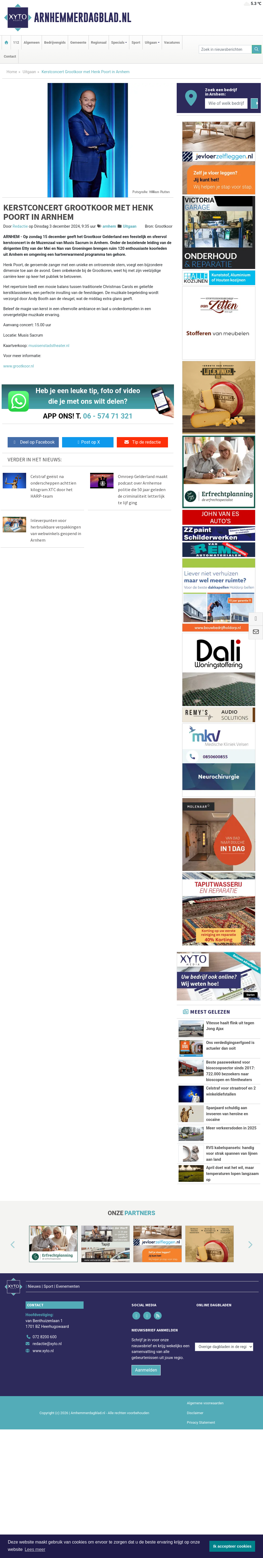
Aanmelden (146, 1437)
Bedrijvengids (55, 42)
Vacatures (172, 42)
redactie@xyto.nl (47, 1411)
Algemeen (31, 42)
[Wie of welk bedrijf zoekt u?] (226, 103)
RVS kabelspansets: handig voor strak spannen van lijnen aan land (232, 1191)
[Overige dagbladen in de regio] (224, 1392)
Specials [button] (117, 42)
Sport (136, 42)
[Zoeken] (257, 49)
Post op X (88, 442)
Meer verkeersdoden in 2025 (231, 1165)
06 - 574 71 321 (108, 416)
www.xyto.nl (43, 1417)
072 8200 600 (45, 1404)
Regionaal (98, 42)
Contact (10, 56)
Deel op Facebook (33, 442)
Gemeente (78, 42)
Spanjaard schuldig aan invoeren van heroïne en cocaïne (227, 1132)
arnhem (109, 226)
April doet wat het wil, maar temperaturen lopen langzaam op (232, 1230)
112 (16, 42)
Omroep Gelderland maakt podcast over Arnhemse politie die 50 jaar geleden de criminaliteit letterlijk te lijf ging (143, 489)
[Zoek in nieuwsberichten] (225, 49)
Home (12, 72)
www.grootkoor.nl (18, 366)
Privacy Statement (201, 1489)
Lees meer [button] (35, 1549)
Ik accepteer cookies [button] (232, 1546)
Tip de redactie (142, 442)
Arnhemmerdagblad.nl (82, 17)
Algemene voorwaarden (205, 1470)
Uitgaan (29, 72)
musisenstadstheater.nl (49, 345)
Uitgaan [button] (151, 42)
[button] (6, 1319)
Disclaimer (195, 1480)
